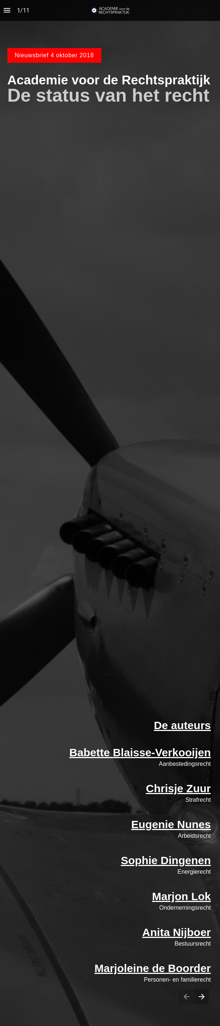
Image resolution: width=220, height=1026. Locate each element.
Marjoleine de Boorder (152, 968)
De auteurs (182, 725)
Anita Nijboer (176, 932)
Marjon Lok (181, 896)
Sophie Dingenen (166, 860)
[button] (110, 10)
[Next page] (201, 996)
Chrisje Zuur (178, 788)
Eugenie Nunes (171, 824)
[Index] (7, 10)
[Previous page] (186, 996)
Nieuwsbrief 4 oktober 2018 (54, 55)
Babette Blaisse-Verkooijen (140, 752)
